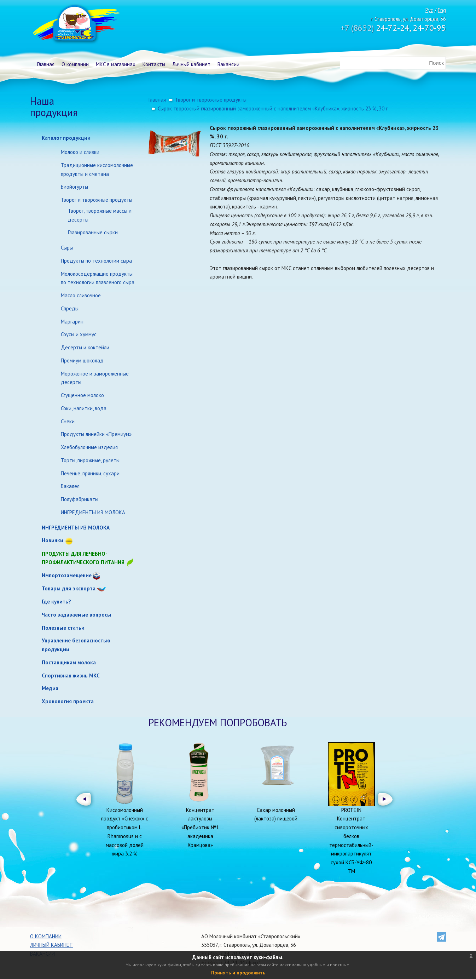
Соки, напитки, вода (83, 408)
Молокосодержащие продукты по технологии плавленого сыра (97, 278)
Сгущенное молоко (82, 395)
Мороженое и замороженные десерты (95, 378)
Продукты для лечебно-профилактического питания (88, 558)
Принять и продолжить (238, 972)
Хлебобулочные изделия (89, 447)
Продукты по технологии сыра (96, 260)
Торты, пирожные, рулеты (90, 460)
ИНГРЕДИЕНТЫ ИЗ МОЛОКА (93, 512)
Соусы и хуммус (79, 334)
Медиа (50, 688)
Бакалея (70, 486)
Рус (429, 10)
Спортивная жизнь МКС (71, 675)
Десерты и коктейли (85, 347)
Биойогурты (74, 186)
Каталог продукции (66, 137)
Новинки (52, 540)
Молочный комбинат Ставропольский (75, 25)
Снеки (68, 421)
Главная (45, 64)
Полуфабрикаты (79, 499)
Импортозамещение (67, 575)
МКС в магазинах (115, 64)
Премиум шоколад (82, 360)
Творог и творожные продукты (96, 199)
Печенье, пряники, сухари (90, 473)
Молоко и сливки (80, 152)
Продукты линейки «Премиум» (96, 434)
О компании (75, 64)
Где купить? (56, 601)
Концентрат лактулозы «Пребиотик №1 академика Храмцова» (200, 827)
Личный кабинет (191, 64)
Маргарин (72, 321)
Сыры (67, 247)
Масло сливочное (81, 295)
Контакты (154, 64)
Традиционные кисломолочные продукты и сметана (97, 169)
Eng (442, 10)
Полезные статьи (63, 627)
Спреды (70, 308)
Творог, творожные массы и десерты (100, 215)
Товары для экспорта (68, 588)
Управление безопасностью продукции (76, 645)
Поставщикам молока (69, 662)
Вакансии (228, 64)
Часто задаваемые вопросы (76, 614)
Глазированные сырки (93, 232)
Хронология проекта (68, 701)
